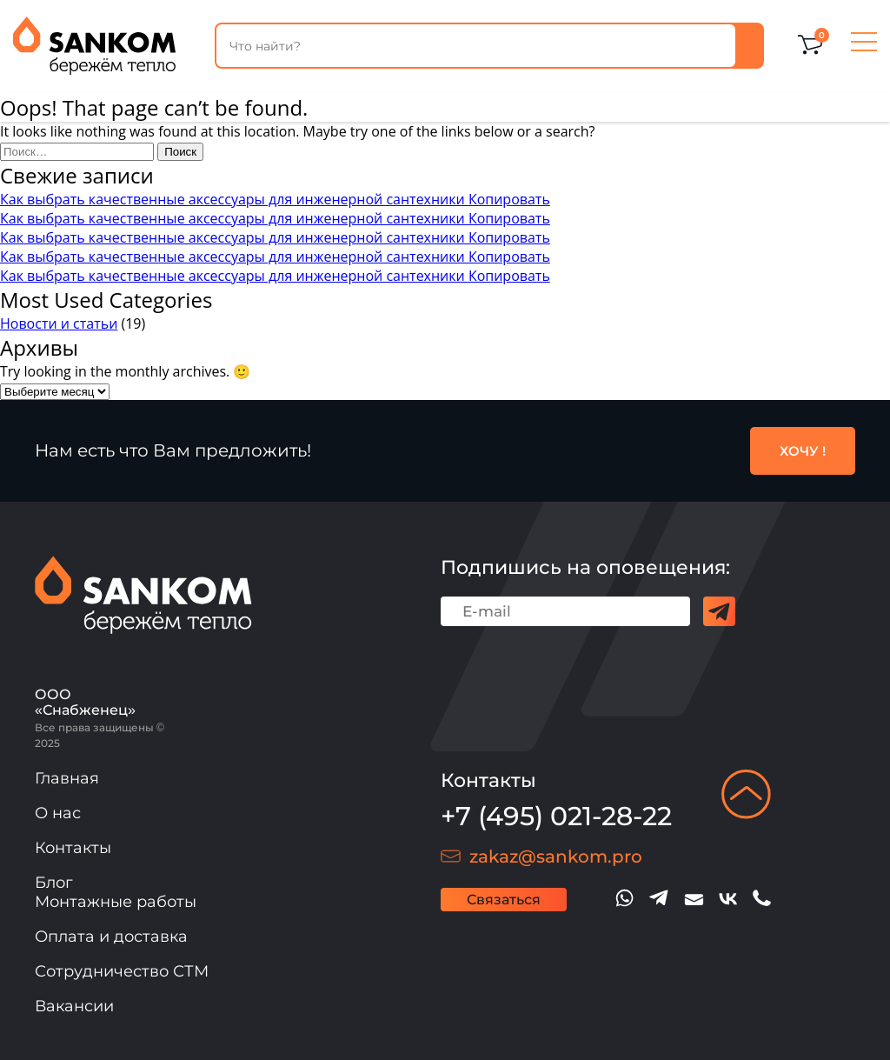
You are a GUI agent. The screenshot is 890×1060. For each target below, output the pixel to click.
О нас (58, 813)
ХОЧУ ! (803, 451)
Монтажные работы (115, 901)
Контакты (73, 847)
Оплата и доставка (111, 936)
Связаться (504, 899)
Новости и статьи (58, 323)
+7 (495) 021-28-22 (556, 816)
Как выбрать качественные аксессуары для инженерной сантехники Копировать (275, 199)
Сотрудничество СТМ (122, 971)
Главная (67, 778)
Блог (54, 882)
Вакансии (74, 1006)
